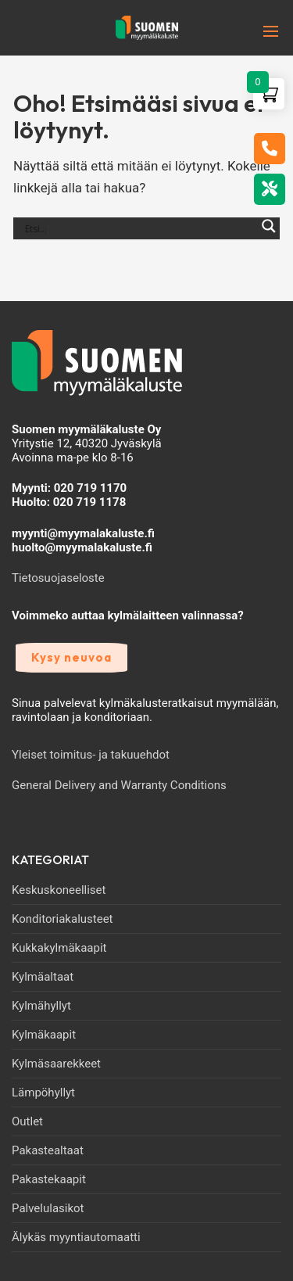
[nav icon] (247, 31)
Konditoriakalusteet (62, 919)
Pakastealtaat (48, 1150)
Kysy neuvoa (71, 657)
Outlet (27, 1121)
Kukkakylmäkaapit (59, 948)
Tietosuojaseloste (58, 578)
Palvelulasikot (48, 1208)
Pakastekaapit (49, 1179)
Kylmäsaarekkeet (56, 1064)
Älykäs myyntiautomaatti (76, 1237)
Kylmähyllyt (41, 1006)
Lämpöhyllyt (43, 1092)
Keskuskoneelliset (58, 890)
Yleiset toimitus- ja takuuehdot (91, 755)
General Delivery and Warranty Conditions (119, 785)
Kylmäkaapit (44, 1035)
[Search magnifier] (269, 234)
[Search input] (139, 228)
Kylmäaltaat (42, 977)
